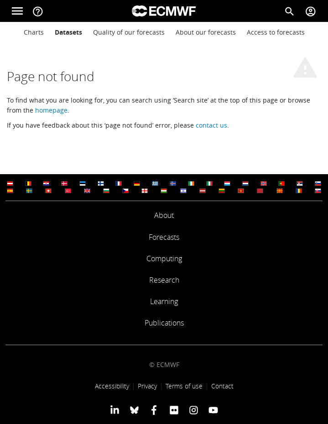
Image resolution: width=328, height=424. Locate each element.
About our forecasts (206, 32)
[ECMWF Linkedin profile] (114, 409)
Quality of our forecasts (129, 32)
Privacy (147, 386)
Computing (164, 258)
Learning (164, 301)
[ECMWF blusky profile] (134, 409)
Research (164, 280)
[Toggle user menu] (310, 11)
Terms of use (184, 386)
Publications (164, 323)
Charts (34, 32)
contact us (211, 125)
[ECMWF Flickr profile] (174, 409)
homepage (51, 110)
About (164, 215)
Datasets (68, 32)
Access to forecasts (276, 32)
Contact (222, 386)
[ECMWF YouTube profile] (213, 409)
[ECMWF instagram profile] (193, 409)
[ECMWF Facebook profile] (154, 409)
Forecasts (164, 237)
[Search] (289, 11)
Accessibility (112, 386)
